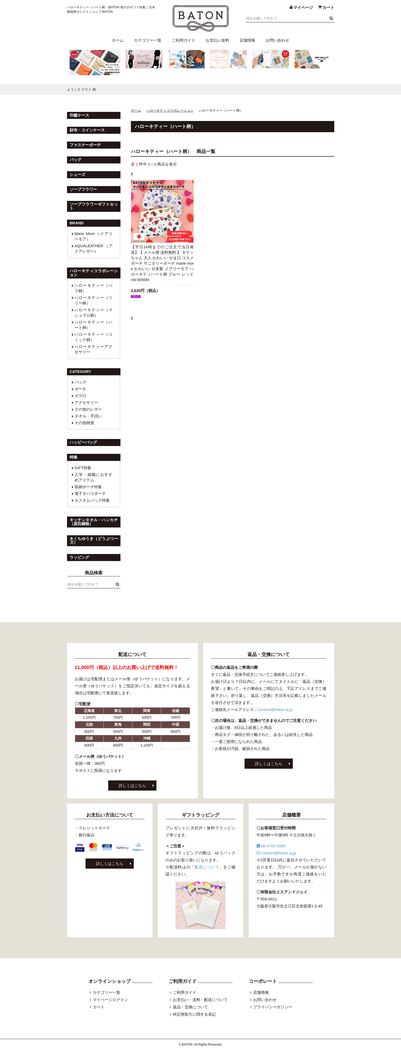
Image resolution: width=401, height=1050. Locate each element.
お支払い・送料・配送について (200, 999)
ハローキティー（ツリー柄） (94, 300)
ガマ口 (80, 395)
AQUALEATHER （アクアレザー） (94, 248)
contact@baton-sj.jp (275, 709)
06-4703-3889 (271, 846)
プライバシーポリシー (272, 1007)
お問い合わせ (277, 40)
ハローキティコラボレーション (170, 110)
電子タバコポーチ (90, 493)
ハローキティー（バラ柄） (94, 288)
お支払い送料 (217, 40)
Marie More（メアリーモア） (94, 236)
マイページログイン (110, 999)
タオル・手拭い (88, 416)
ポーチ (80, 389)
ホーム (118, 40)
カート (99, 1007)
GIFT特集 (83, 468)
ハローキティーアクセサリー (94, 349)
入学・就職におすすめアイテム (94, 477)
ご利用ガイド (183, 40)
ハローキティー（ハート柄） (94, 325)
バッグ (80, 382)
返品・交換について (190, 1007)
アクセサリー (86, 402)
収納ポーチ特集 (88, 487)
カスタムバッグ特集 (92, 500)
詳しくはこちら (132, 785)
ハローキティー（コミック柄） (94, 337)
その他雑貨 (84, 423)
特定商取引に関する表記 (194, 1014)
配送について (207, 867)
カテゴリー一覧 (147, 40)
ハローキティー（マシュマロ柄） (94, 312)
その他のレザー (88, 409)
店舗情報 (247, 40)
